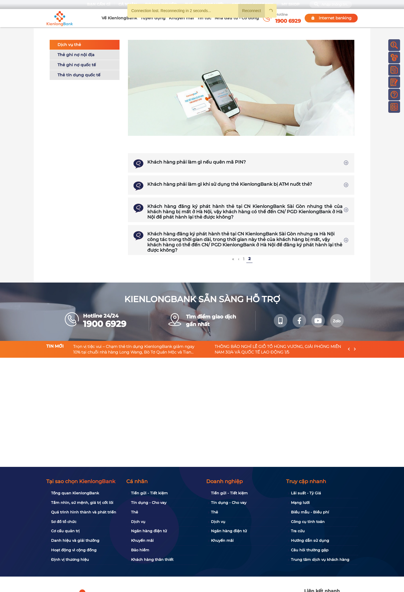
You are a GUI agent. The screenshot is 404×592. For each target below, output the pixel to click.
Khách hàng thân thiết (152, 559)
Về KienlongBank (119, 17)
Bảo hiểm (140, 550)
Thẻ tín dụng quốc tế (79, 74)
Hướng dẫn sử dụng (310, 540)
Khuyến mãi (181, 17)
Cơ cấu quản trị (65, 531)
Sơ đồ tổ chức (63, 521)
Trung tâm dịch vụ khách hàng (320, 559)
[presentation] (349, 349)
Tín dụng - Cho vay (148, 502)
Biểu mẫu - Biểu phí (310, 512)
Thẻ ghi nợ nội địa (76, 53)
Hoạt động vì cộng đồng (74, 550)
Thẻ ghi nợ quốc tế (77, 63)
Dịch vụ (138, 521)
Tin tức (204, 17)
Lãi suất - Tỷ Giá (306, 493)
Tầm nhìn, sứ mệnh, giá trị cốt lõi (82, 502)
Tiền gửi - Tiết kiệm (149, 493)
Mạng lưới (300, 502)
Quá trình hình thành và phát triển (83, 512)
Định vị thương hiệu (70, 559)
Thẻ (134, 512)
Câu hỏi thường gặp (310, 550)
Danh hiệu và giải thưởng (75, 540)
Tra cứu (298, 531)
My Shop (290, 4)
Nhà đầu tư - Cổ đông (237, 17)
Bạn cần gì (98, 4)
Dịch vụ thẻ (69, 43)
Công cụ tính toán (308, 521)
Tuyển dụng (153, 17)
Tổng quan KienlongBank (75, 493)
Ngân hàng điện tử (149, 531)
